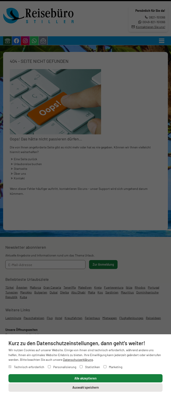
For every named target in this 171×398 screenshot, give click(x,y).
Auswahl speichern (85, 387)
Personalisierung (62, 367)
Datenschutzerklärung (78, 359)
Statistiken (90, 367)
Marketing (113, 367)
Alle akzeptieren (85, 378)
